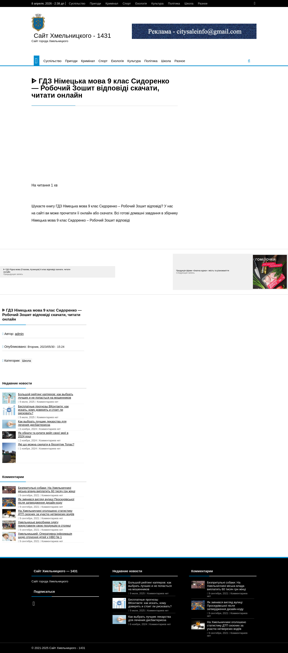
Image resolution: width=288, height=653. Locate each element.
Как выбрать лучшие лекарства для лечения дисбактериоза (42, 423)
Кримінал (112, 3)
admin (19, 334)
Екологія (141, 3)
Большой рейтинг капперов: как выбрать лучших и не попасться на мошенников (45, 396)
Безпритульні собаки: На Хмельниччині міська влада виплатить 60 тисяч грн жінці (46, 489)
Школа (189, 3)
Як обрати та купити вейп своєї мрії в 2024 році (43, 434)
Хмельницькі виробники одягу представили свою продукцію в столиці (44, 524)
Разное (202, 3)
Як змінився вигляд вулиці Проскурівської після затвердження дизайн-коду (46, 501)
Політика (174, 3)
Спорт (127, 3)
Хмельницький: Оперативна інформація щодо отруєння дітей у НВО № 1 (45, 535)
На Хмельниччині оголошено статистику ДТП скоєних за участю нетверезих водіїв (46, 512)
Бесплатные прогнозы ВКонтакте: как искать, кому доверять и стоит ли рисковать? (43, 410)
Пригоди (95, 3)
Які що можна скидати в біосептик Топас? (46, 444)
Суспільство (77, 3)
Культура (157, 3)
